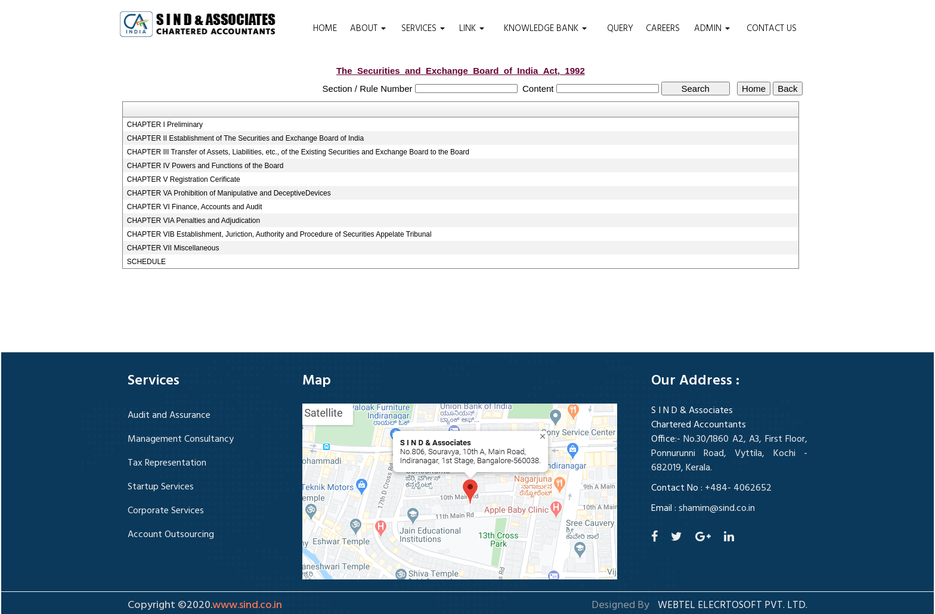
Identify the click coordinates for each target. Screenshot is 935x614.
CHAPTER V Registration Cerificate (183, 179)
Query (620, 29)
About (368, 29)
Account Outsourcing (171, 534)
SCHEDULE (146, 262)
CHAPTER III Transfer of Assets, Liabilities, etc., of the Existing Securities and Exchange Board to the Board (298, 152)
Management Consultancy (181, 439)
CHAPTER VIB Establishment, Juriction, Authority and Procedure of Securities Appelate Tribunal (279, 234)
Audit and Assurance (169, 415)
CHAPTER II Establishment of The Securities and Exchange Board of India (245, 138)
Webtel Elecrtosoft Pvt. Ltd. (732, 605)
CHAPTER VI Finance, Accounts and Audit (194, 207)
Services (423, 29)
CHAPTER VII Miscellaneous (173, 248)
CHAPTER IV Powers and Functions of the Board (205, 166)
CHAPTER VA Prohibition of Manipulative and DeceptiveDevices (229, 193)
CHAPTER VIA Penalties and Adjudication (193, 220)
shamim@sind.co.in (717, 508)
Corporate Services (166, 511)
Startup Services (161, 487)
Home (325, 29)
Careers (663, 29)
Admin (712, 29)
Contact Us (772, 29)
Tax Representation (167, 463)
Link (471, 29)
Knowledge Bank (545, 29)
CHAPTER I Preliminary (165, 124)
